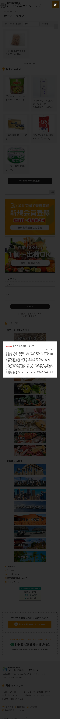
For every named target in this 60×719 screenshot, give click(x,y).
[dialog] (30, 359)
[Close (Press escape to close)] (55, 5)
